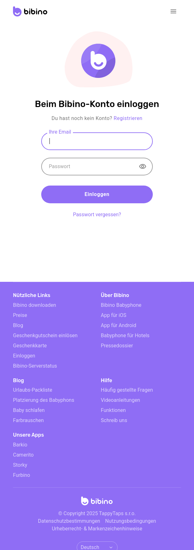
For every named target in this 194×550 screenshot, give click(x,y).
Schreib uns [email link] (114, 420)
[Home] (97, 503)
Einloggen (97, 194)
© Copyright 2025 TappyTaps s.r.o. (97, 513)
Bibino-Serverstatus (35, 366)
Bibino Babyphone (121, 305)
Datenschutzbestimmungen (69, 521)
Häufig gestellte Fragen (127, 390)
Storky (20, 465)
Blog (18, 325)
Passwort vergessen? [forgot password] (97, 215)
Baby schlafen (29, 410)
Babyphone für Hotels (125, 335)
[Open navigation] (173, 11)
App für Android (118, 325)
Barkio (20, 445)
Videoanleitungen (120, 400)
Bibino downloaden (34, 305)
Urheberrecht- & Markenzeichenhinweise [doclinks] (97, 529)
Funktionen (113, 410)
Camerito (23, 455)
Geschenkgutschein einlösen (45, 335)
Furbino (21, 475)
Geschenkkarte (30, 346)
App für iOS (113, 315)
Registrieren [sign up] (128, 118)
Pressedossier (117, 346)
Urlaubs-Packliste (32, 390)
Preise (20, 315)
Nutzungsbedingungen (130, 521)
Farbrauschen (28, 420)
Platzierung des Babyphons (43, 400)
